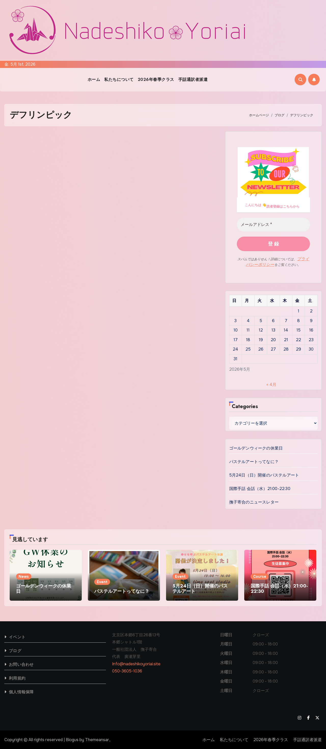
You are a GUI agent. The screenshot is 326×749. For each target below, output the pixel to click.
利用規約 (17, 677)
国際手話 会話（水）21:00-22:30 (259, 488)
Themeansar (97, 739)
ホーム (94, 79)
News (24, 576)
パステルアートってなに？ (254, 461)
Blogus (72, 739)
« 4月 (271, 384)
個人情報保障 (21, 691)
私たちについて (119, 79)
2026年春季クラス (156, 79)
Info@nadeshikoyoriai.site (136, 663)
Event (102, 581)
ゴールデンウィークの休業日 (256, 447)
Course (259, 576)
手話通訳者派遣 (193, 79)
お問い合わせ (21, 664)
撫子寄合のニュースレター (254, 501)
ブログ (15, 650)
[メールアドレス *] (273, 225)
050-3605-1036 (127, 670)
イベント (17, 636)
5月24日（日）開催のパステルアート (264, 474)
